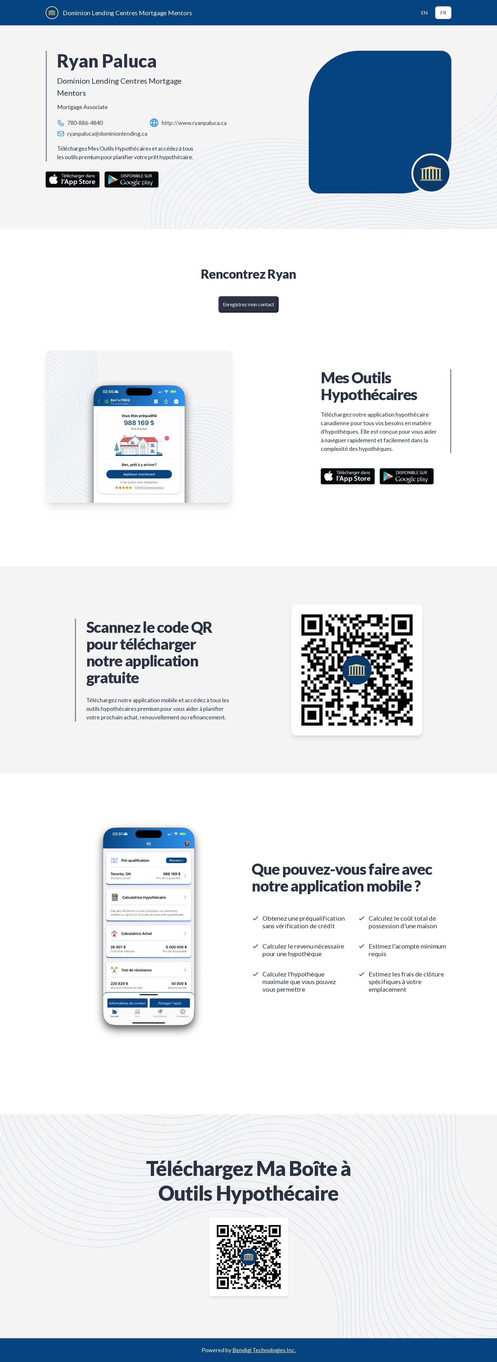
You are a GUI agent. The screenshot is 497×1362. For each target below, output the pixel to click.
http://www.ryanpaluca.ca (194, 122)
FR (443, 13)
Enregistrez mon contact (248, 304)
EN (424, 13)
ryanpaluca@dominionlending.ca (107, 133)
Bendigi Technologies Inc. (264, 1349)
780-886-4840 (85, 122)
